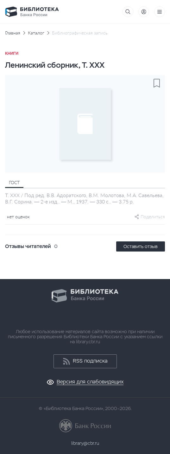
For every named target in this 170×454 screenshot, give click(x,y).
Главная (12, 32)
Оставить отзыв (140, 246)
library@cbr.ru (85, 443)
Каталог (36, 32)
